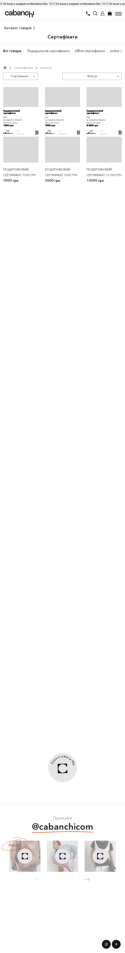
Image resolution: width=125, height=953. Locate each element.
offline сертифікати (90, 51)
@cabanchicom (62, 827)
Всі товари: (12, 51)
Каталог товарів (17, 28)
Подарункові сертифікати (48, 51)
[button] (87, 879)
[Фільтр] (92, 76)
